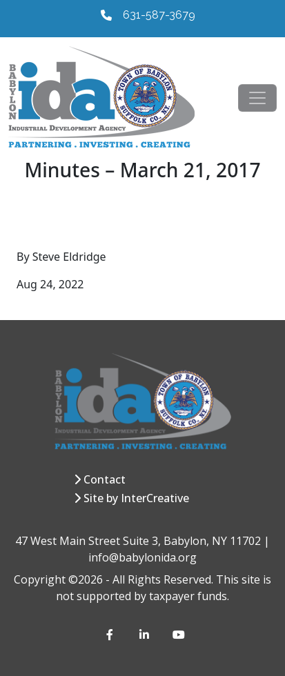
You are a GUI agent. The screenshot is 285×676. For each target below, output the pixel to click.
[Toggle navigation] (257, 98)
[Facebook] (111, 634)
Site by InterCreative (136, 498)
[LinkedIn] (144, 634)
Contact (104, 479)
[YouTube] (178, 634)
